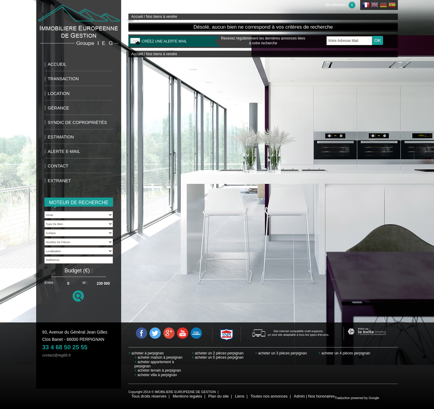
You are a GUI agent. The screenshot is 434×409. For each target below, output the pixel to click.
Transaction (63, 78)
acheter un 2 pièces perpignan (218, 353)
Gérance (58, 108)
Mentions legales (187, 396)
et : (85, 283)
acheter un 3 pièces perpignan (281, 353)
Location (59, 93)
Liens (239, 396)
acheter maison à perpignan (158, 357)
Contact (58, 165)
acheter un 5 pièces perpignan (218, 357)
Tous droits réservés (148, 396)
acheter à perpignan (146, 353)
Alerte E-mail (64, 151)
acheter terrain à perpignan (157, 370)
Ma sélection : (340, 5)
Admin (299, 396)
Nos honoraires (321, 396)
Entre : (50, 283)
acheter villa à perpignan (155, 375)
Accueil (57, 64)
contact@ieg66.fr (56, 355)
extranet (59, 180)
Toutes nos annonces (269, 396)
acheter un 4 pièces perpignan (344, 353)
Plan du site (218, 396)
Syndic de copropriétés (77, 122)
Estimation (61, 137)
